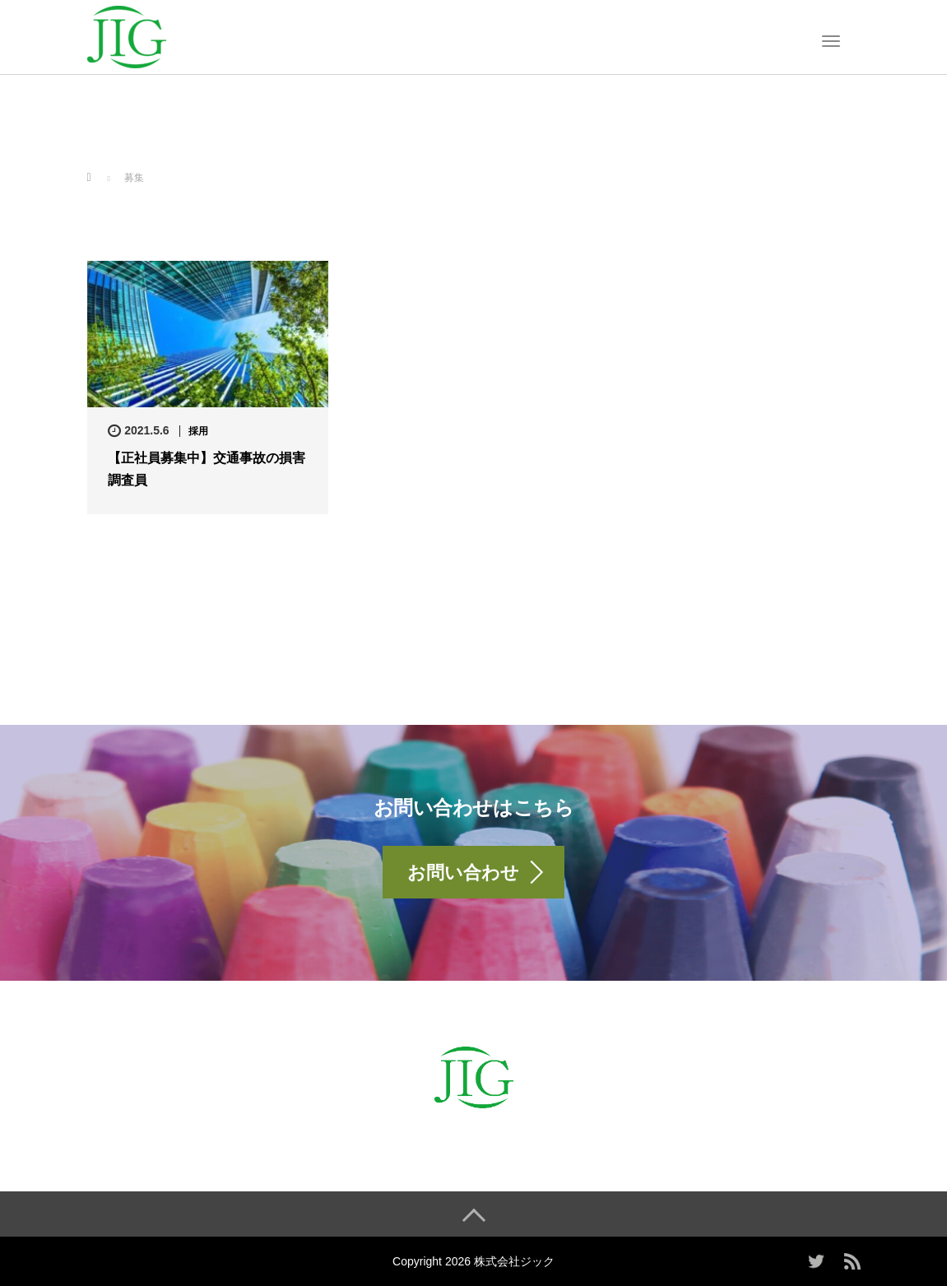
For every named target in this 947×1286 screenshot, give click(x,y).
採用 (198, 431)
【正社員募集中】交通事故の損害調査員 (206, 469)
